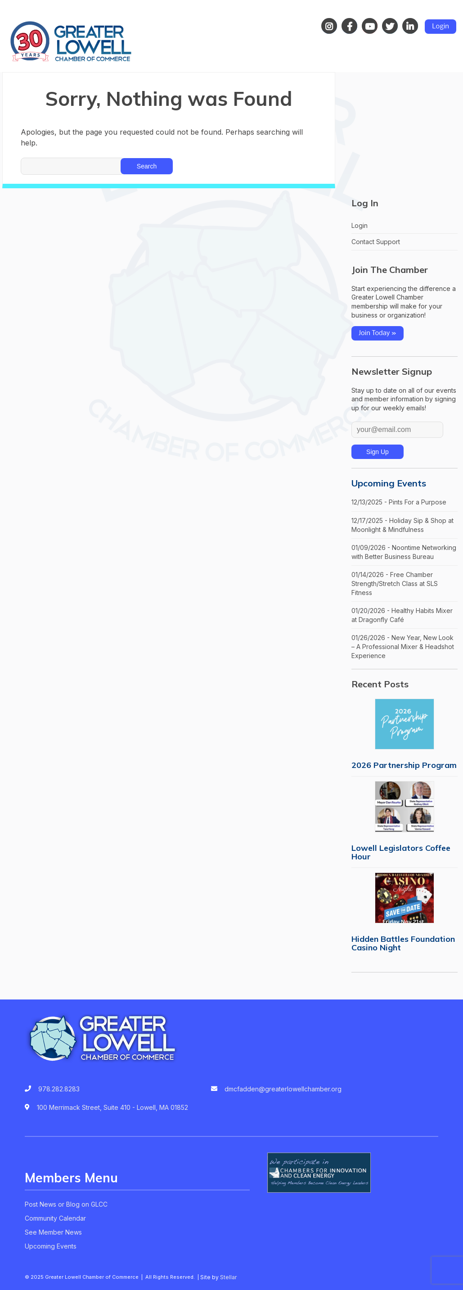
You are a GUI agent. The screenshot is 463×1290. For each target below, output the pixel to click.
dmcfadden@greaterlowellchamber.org (283, 1089)
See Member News (53, 1232)
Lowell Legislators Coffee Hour (400, 852)
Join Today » (377, 333)
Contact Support (375, 241)
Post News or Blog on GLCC (66, 1204)
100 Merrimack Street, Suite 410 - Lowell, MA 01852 (112, 1107)
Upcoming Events (388, 483)
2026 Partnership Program (404, 765)
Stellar (228, 1277)
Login (440, 26)
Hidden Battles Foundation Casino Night (403, 943)
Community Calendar (55, 1218)
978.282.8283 (59, 1089)
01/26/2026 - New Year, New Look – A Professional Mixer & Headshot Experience (402, 646)
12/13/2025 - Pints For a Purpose (398, 502)
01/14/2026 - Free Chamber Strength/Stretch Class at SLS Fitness (394, 583)
